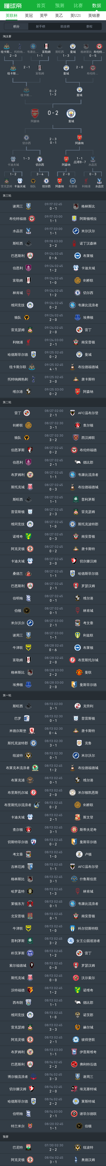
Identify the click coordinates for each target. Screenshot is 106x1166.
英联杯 (12, 15)
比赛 (78, 5)
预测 (59, 5)
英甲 (44, 15)
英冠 (29, 15)
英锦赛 (94, 15)
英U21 (75, 15)
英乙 (59, 15)
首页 (41, 5)
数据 (96, 5)
